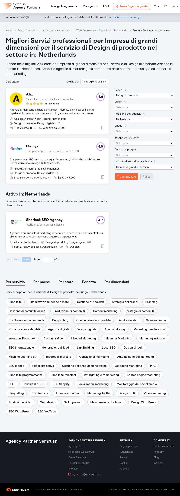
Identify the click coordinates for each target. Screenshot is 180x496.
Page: (37, 259)
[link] (90, 6)
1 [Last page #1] (57, 259)
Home (9, 30)
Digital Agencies (27, 30)
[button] (156, 6)
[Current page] (47, 259)
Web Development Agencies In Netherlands (101, 30)
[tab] (15, 282)
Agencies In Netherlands (56, 30)
